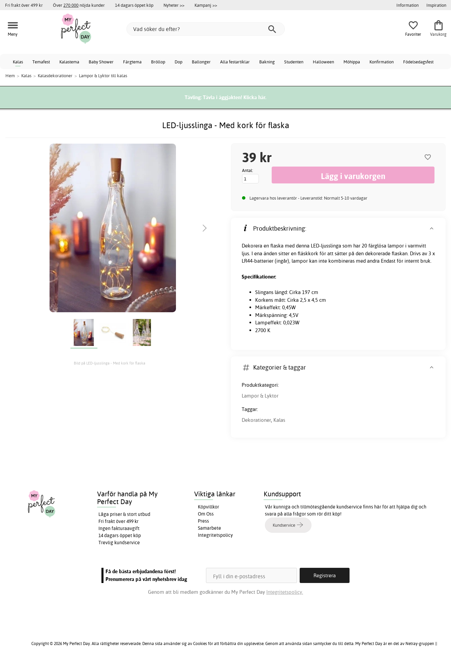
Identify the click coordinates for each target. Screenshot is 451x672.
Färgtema (132, 61)
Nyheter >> (173, 5)
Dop (178, 61)
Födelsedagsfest (418, 61)
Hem (10, 75)
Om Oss (206, 514)
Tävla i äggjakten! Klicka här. (234, 97)
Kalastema (69, 61)
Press (203, 521)
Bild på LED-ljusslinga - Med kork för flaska (109, 363)
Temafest (41, 61)
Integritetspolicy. (284, 592)
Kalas (18, 61)
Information (407, 5)
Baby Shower (101, 61)
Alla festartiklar (235, 61)
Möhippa (351, 61)
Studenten (293, 61)
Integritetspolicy (215, 535)
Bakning (267, 61)
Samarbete (209, 528)
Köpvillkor (208, 507)
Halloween (323, 61)
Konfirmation (381, 61)
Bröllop (158, 61)
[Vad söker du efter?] (205, 29)
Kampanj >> (205, 5)
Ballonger (201, 61)
